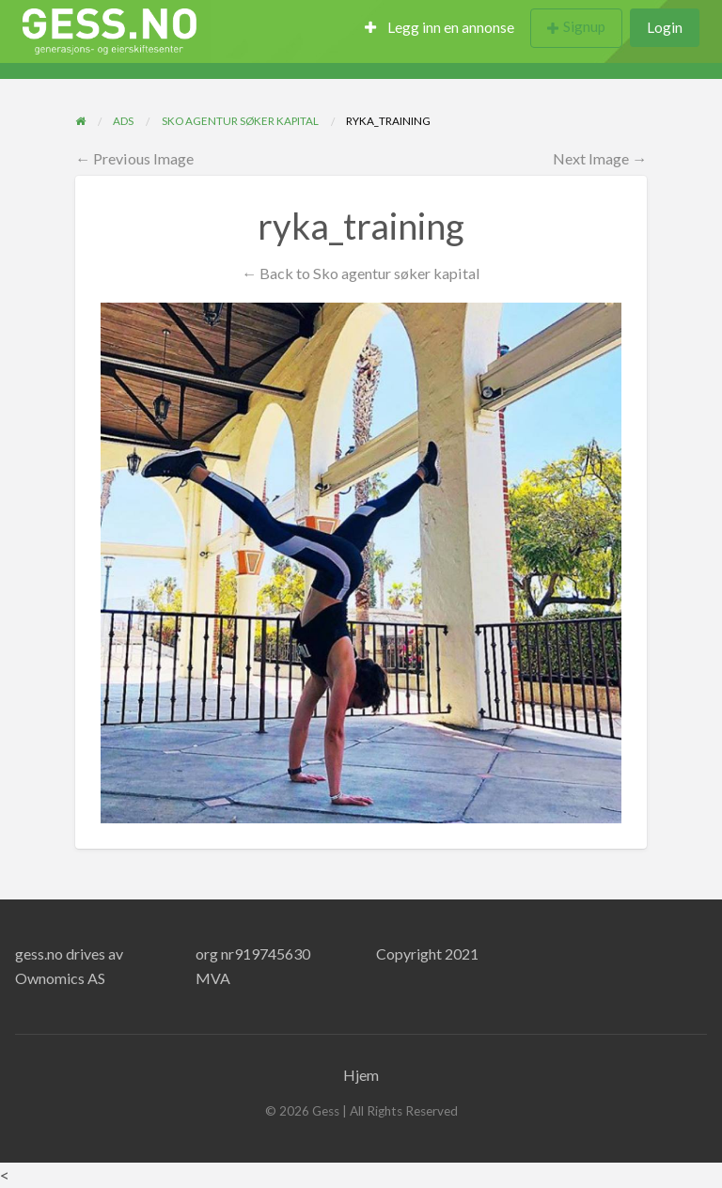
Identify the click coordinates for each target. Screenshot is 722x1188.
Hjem (361, 1075)
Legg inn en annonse (439, 27)
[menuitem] (439, 28)
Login (665, 27)
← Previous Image (134, 158)
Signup (584, 26)
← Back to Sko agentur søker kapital (361, 273)
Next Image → (600, 158)
